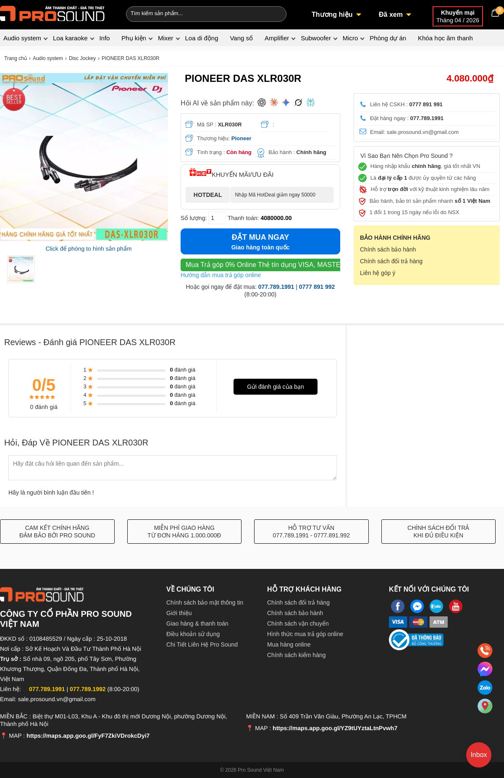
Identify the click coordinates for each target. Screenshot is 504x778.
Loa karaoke (70, 38)
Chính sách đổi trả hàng (391, 261)
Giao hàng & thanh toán (197, 623)
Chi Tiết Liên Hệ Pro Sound (202, 644)
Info (104, 38)
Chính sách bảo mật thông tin (204, 602)
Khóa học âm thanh (445, 38)
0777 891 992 (317, 286)
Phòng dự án (388, 38)
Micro (350, 38)
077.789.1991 (276, 286)
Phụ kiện (133, 38)
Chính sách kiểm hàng (296, 655)
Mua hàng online (289, 644)
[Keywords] (192, 13)
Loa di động (201, 38)
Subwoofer (316, 38)
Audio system (22, 38)
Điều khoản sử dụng (193, 634)
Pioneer (241, 138)
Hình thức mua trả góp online (305, 634)
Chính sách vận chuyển (298, 623)
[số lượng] (217, 218)
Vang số (241, 38)
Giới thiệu (179, 613)
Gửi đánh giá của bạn (275, 386)
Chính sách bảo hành (388, 249)
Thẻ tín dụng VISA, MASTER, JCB (274, 264)
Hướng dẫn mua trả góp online (221, 275)
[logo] (52, 12)
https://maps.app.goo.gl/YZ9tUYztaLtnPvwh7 (335, 728)
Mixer (165, 38)
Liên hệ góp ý (377, 273)
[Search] (274, 13)
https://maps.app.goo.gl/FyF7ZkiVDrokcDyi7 (88, 735)
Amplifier (277, 38)
